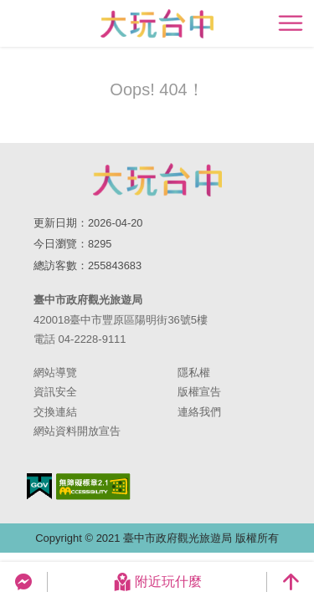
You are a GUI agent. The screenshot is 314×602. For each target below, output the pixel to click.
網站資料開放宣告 (77, 431)
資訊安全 (55, 391)
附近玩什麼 (157, 582)
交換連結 (55, 412)
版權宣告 (199, 391)
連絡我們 (199, 412)
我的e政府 (39, 486)
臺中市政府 (157, 179)
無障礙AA (93, 486)
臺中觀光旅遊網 (157, 23)
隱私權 (194, 372)
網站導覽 (55, 372)
